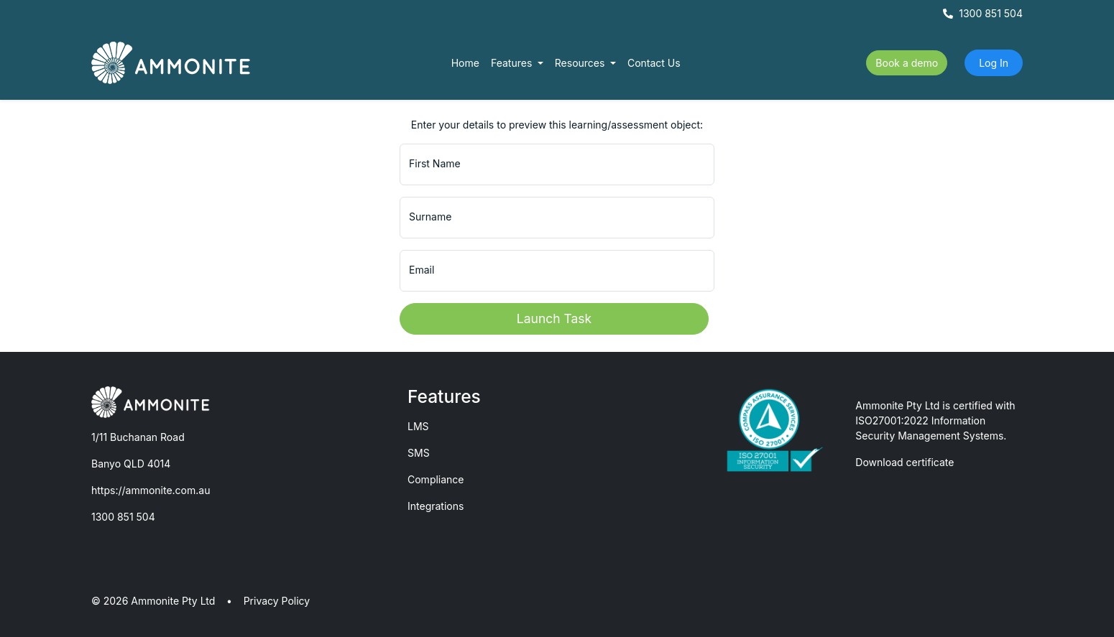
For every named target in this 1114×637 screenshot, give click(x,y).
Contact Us (654, 63)
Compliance (436, 479)
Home (465, 63)
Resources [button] (581, 63)
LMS (418, 426)
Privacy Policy (277, 601)
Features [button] (513, 63)
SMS (419, 453)
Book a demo (906, 63)
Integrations (436, 506)
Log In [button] (993, 63)
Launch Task (554, 318)
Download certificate (904, 462)
